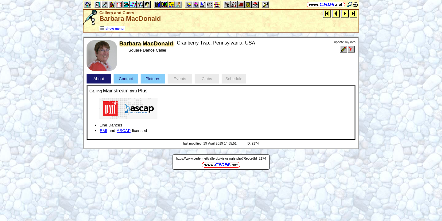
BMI (103, 130)
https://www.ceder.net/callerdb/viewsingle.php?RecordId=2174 (221, 158)
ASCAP (123, 130)
